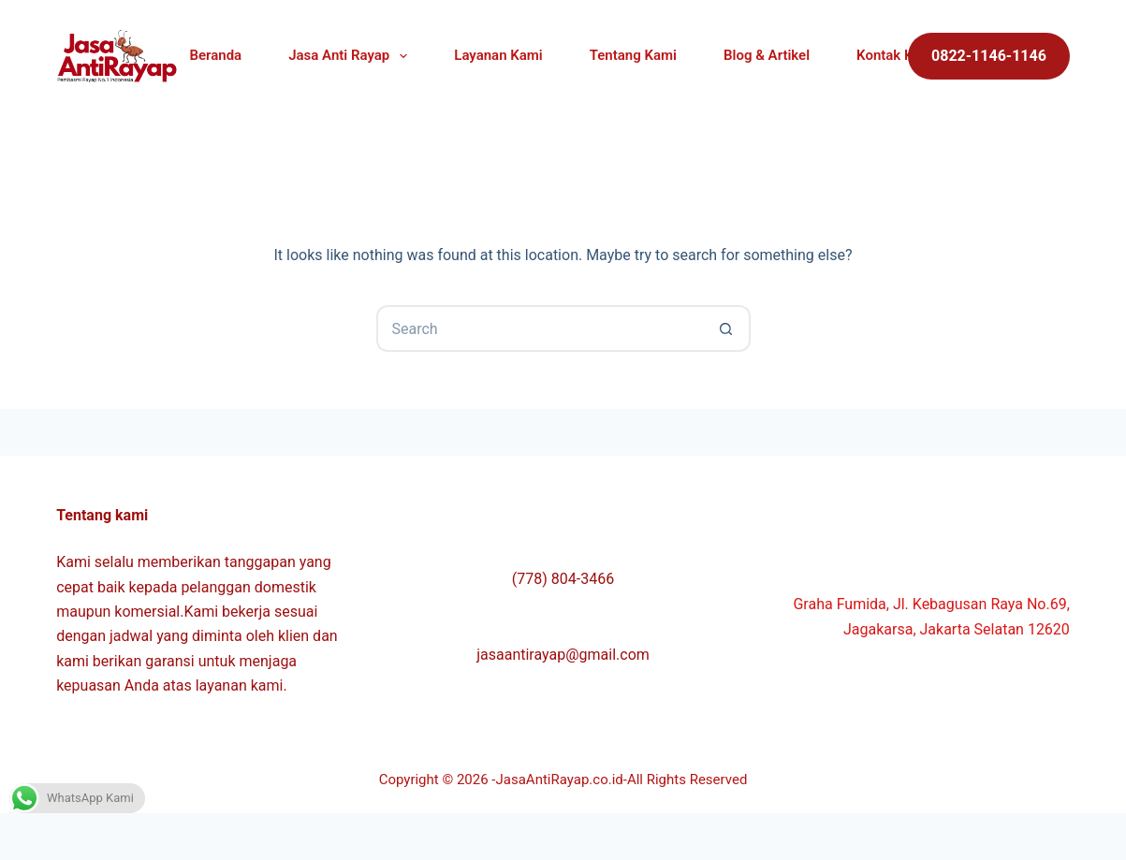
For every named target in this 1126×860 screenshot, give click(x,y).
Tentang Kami (633, 55)
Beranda (216, 55)
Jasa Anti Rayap (351, 56)
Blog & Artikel (767, 55)
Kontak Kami (896, 55)
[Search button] (727, 328)
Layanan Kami (498, 55)
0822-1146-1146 (988, 56)
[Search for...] (540, 328)
